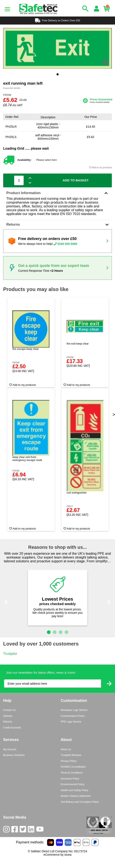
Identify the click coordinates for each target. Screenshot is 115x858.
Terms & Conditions (72, 772)
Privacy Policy (69, 761)
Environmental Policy (72, 784)
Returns (57, 224)
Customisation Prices (73, 716)
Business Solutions (13, 755)
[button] (6, 602)
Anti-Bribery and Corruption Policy (80, 801)
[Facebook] (15, 830)
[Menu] (7, 9)
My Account (9, 749)
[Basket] (107, 9)
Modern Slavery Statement (76, 796)
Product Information (57, 193)
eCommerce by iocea (57, 854)
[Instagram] (7, 830)
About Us (66, 749)
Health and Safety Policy (74, 790)
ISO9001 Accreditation (73, 766)
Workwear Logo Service (74, 710)
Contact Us (9, 710)
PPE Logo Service (71, 721)
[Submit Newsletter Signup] (109, 683)
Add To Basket (76, 180)
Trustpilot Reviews (71, 755)
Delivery (7, 716)
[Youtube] (40, 830)
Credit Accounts (12, 727)
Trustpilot (10, 653)
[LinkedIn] (32, 830)
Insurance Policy (70, 778)
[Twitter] (24, 830)
